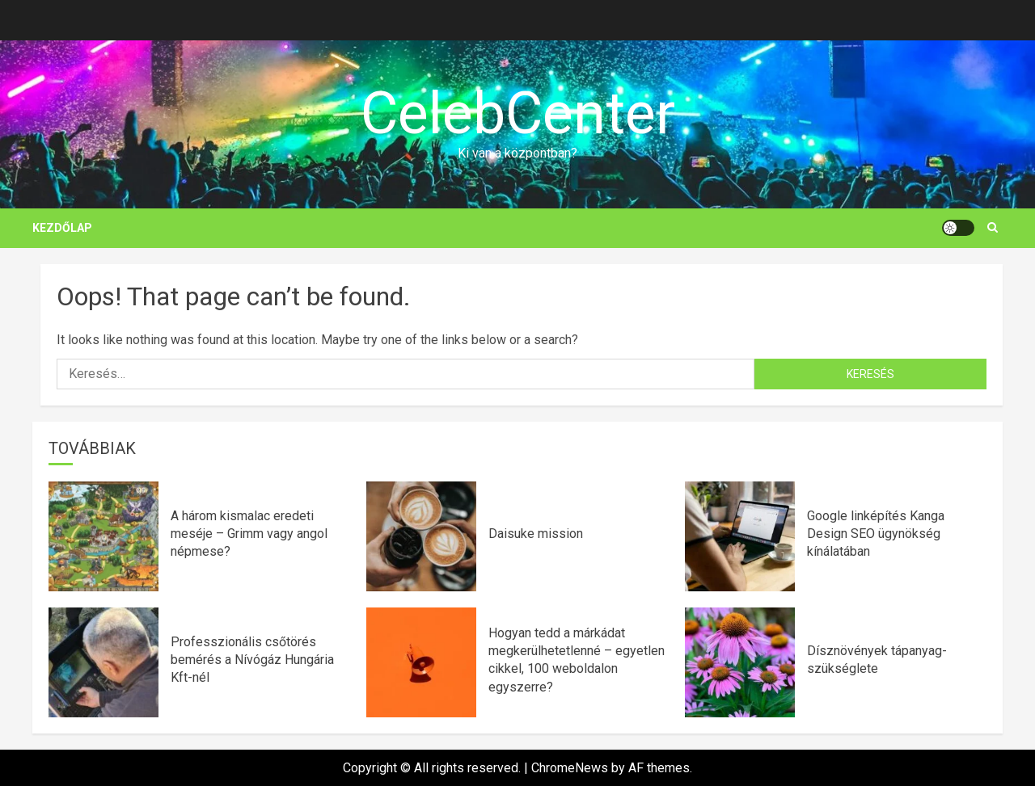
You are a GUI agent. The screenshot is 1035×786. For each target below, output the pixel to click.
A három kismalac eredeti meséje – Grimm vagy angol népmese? (249, 534)
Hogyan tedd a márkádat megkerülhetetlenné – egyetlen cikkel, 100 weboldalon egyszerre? (576, 660)
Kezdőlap (62, 227)
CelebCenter (518, 113)
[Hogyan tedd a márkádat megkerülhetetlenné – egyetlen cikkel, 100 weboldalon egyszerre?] (421, 662)
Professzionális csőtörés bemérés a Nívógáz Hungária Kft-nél (252, 660)
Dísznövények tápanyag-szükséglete (877, 659)
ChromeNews (569, 767)
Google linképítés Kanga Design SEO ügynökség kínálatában (875, 534)
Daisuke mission (535, 533)
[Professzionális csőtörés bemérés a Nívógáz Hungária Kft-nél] (103, 662)
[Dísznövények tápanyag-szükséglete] (740, 662)
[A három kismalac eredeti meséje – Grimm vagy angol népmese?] (103, 536)
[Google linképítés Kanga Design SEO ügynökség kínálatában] (740, 536)
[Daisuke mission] (421, 536)
